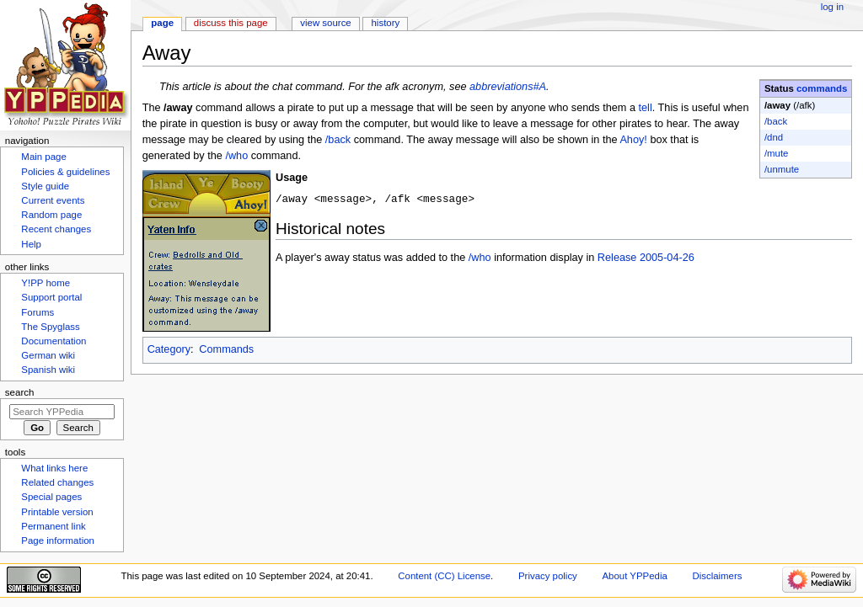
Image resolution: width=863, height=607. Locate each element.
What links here (54, 468)
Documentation (53, 341)
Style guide (45, 186)
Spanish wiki (48, 370)
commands (821, 88)
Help (31, 244)
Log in (832, 7)
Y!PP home (45, 283)
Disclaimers (717, 576)
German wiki (48, 355)
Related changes (57, 482)
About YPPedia (635, 576)
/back (775, 121)
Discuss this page (231, 23)
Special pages (51, 497)
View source (325, 23)
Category (168, 349)
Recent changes (56, 229)
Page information (57, 540)
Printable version (57, 512)
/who (236, 156)
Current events (52, 200)
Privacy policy (547, 576)
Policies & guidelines (65, 172)
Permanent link (53, 526)
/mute (776, 153)
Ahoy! (632, 140)
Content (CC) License (444, 576)
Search (20, 392)
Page (162, 23)
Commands (226, 349)
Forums (37, 312)
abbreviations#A (507, 87)
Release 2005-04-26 (646, 258)
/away (777, 105)
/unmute (781, 169)
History (386, 23)
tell (645, 108)
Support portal (51, 297)
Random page (51, 215)
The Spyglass (50, 327)
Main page (44, 157)
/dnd (773, 137)
